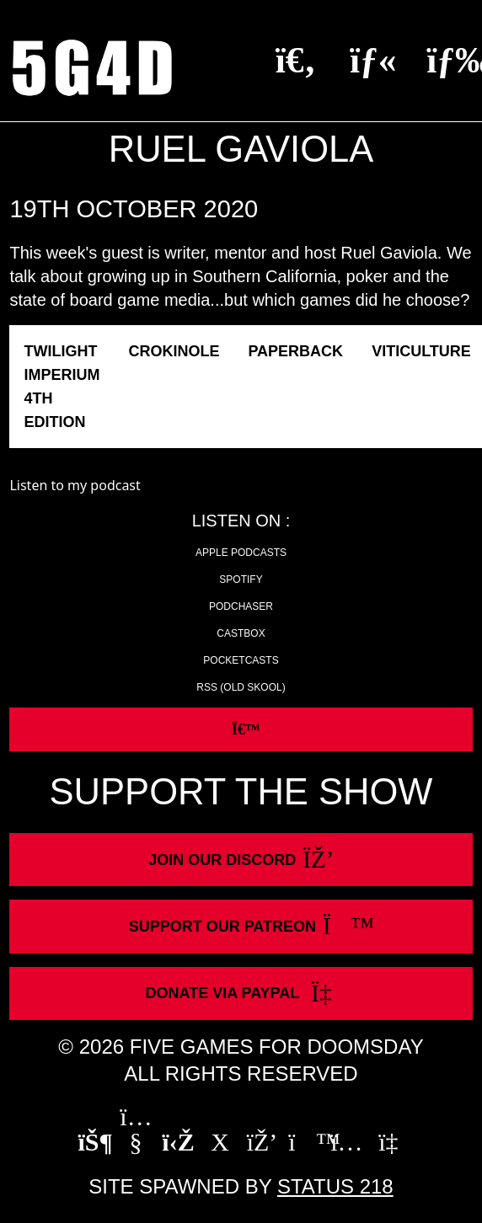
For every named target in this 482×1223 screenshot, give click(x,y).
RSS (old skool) (240, 687)
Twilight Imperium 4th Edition (61, 386)
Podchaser (241, 606)
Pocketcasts (240, 660)
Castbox (241, 633)
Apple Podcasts (241, 552)
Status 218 (335, 1186)
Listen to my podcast (74, 485)
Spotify (240, 579)
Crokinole (173, 351)
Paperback (295, 351)
